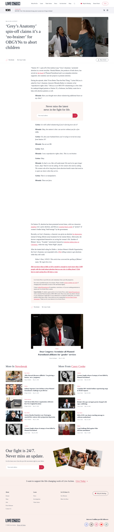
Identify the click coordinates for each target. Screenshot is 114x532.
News (55, 3)
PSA (60, 252)
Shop (70, 3)
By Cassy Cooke (21, 60)
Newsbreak (10, 60)
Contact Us (8, 508)
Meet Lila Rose (64, 499)
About (7, 492)
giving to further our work (70, 282)
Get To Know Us (65, 492)
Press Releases (9, 505)
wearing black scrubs (65, 227)
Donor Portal (96, 3)
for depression (77, 234)
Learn (41, 3)
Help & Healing (86, 3)
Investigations (36, 499)
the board (40, 73)
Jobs (7, 502)
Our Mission (64, 496)
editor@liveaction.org (43, 287)
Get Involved (63, 3)
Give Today (82, 481)
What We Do (34, 3)
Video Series (48, 3)
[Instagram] (107, 10)
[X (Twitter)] (104, 10)
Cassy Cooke (78, 366)
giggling (33, 227)
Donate (7, 496)
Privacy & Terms (21, 525)
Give (105, 3)
